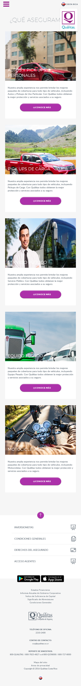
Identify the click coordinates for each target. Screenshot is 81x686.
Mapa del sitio (40, 662)
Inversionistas (23, 527)
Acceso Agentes (25, 561)
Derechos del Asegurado (31, 549)
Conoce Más (43, 107)
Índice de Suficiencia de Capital (40, 596)
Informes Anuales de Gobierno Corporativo (40, 593)
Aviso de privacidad (40, 665)
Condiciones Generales (30, 538)
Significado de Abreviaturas (41, 599)
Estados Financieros (40, 590)
